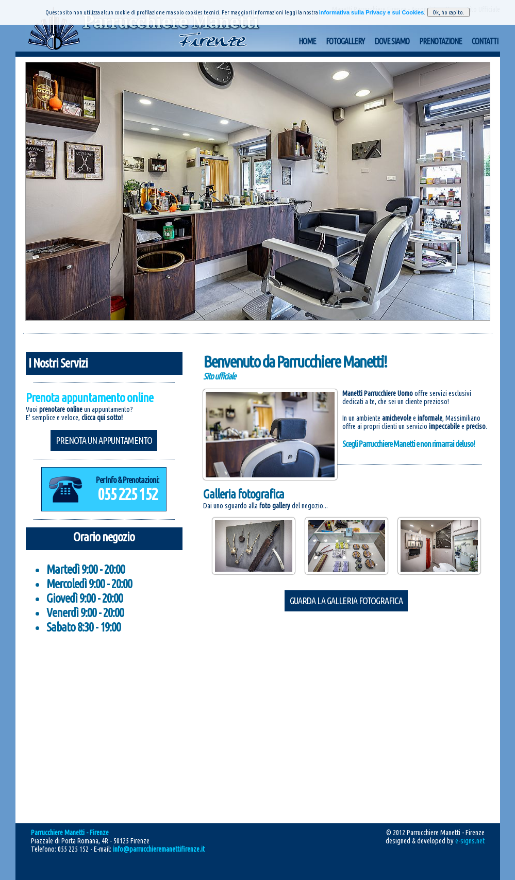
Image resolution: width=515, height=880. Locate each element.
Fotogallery (345, 41)
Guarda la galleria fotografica (346, 600)
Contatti (485, 41)
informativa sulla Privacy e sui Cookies (371, 12)
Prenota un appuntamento (104, 440)
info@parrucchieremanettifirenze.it (159, 849)
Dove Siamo (391, 41)
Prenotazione (440, 41)
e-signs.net (470, 841)
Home (307, 41)
